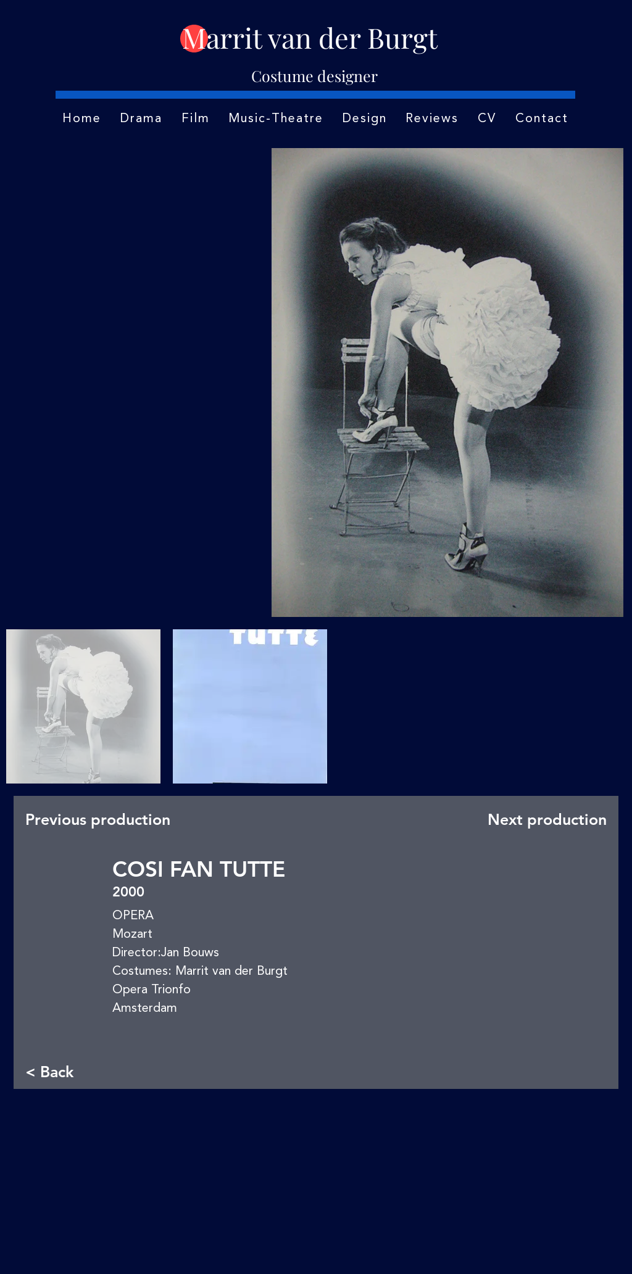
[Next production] (545, 819)
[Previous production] (101, 819)
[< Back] (66, 1072)
